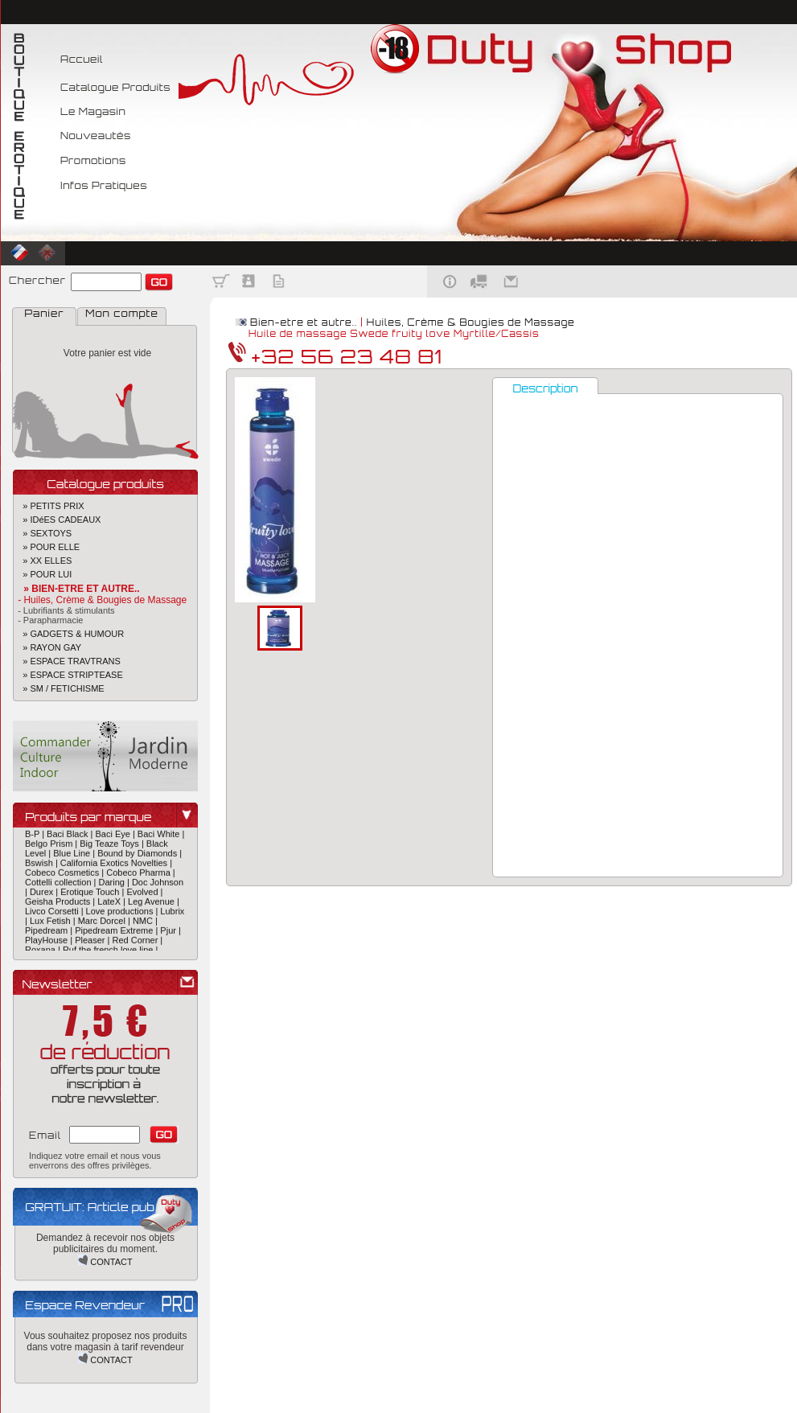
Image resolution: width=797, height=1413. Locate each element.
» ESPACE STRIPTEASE (68, 675)
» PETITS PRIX (48, 506)
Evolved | (144, 896)
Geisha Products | (61, 905)
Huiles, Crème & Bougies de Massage (471, 322)
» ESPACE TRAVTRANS (67, 661)
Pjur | (170, 934)
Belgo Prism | (52, 847)
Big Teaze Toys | (113, 847)
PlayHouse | (50, 944)
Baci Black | (71, 838)
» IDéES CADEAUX (57, 519)
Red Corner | (137, 944)
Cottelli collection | (62, 886)
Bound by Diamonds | (139, 857)
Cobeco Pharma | (140, 876)
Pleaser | (93, 944)
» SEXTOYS (42, 533)
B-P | (36, 838)
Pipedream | (50, 934)
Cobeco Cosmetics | (65, 876)
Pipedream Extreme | (117, 934)
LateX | (112, 905)
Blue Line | (75, 857)
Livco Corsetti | (55, 915)
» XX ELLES (42, 560)
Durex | (45, 896)
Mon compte (121, 313)
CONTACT (105, 1262)
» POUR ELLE (46, 547)
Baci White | (161, 838)
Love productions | (123, 915)
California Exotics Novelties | (116, 867)
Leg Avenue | (153, 905)
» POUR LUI (42, 574)
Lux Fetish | (54, 925)
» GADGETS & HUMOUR (68, 634)
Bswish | (42, 867)
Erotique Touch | (93, 896)
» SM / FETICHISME (59, 688)
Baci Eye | (116, 838)
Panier (44, 313)
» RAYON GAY (47, 647)
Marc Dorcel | (105, 925)
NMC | (145, 925)
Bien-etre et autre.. (303, 322)
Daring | (115, 886)
